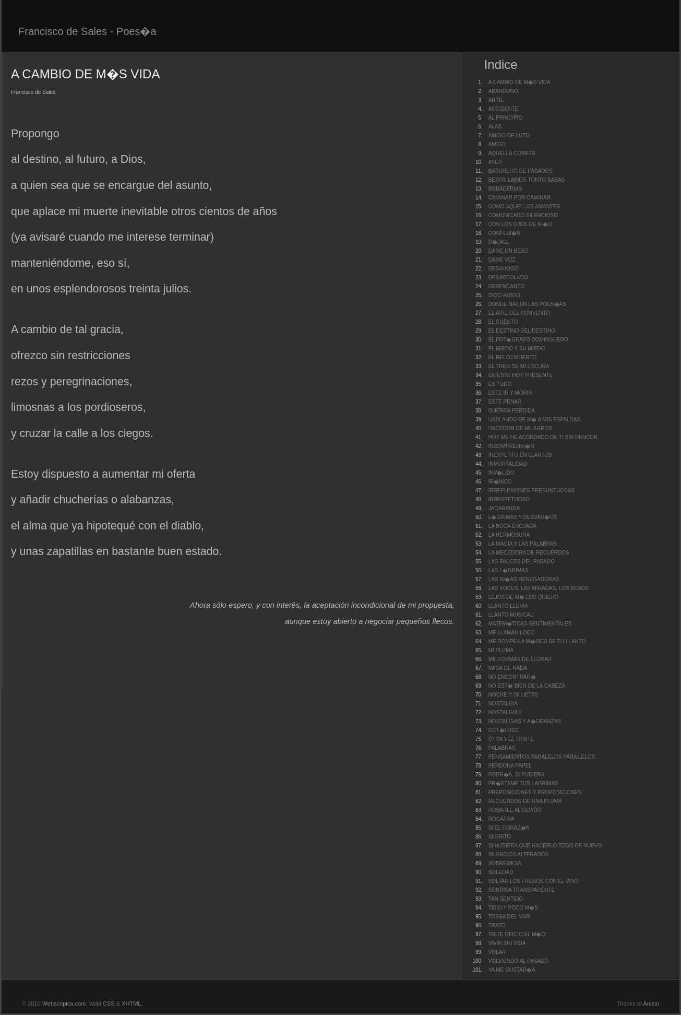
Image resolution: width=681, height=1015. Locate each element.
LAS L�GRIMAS (508, 570)
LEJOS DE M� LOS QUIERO (523, 597)
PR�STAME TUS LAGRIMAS (523, 783)
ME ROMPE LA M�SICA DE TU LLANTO (537, 641)
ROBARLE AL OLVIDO (515, 810)
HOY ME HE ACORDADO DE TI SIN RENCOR (543, 437)
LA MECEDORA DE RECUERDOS (528, 553)
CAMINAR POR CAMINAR (519, 197)
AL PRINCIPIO (505, 118)
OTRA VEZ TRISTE (511, 739)
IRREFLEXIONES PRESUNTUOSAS (531, 490)
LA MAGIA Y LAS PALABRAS (522, 544)
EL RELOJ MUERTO (512, 357)
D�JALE (499, 242)
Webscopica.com (64, 1003)
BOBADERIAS (505, 189)
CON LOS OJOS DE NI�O (520, 224)
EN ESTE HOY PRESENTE (520, 375)
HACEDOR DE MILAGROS (520, 428)
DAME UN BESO (508, 251)
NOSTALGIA (503, 703)
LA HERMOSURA (509, 535)
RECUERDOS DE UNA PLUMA (525, 801)
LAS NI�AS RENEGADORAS (523, 579)
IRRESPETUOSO (509, 499)
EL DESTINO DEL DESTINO (521, 331)
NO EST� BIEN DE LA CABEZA (526, 686)
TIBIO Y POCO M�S (513, 908)
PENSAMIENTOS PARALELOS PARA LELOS (541, 757)
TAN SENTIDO (505, 899)
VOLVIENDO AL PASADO (518, 961)
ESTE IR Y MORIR (510, 393)
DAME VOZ (502, 260)
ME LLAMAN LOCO (511, 632)
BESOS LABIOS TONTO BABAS (526, 180)
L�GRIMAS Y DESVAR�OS (522, 517)
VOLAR (497, 952)
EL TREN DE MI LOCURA (518, 366)
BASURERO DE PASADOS (520, 171)
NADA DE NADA (507, 668)
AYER (495, 162)
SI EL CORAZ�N (509, 828)
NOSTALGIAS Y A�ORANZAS (524, 721)
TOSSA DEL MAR (509, 916)
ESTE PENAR (504, 402)
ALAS (495, 126)
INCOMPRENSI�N (511, 446)
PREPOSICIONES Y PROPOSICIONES (535, 792)
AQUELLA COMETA (511, 153)
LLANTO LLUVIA (508, 606)
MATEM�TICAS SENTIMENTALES (530, 624)
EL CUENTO (503, 322)
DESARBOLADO (508, 277)
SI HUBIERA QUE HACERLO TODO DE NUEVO (545, 845)
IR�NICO (500, 482)
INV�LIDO (501, 473)
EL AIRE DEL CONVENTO (519, 313)
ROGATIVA (501, 819)
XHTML (131, 1003)
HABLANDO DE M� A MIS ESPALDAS (534, 419)
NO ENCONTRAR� (512, 677)
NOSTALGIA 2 (505, 712)
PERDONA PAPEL (510, 766)
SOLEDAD (500, 872)
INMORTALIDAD (508, 464)
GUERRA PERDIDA (511, 411)
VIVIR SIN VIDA (507, 943)
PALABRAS (502, 748)
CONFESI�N (504, 233)
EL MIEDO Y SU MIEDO (516, 348)
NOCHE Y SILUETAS (513, 695)
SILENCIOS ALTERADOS (518, 854)
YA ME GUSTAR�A (511, 970)
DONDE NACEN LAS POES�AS (527, 304)
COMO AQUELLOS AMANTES (524, 206)
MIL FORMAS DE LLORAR (520, 659)
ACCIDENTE (503, 109)
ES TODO (500, 384)
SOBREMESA (504, 863)
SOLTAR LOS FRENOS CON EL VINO (533, 881)
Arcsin (651, 1003)
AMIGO (497, 144)
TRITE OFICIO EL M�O (517, 934)
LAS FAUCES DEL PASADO (521, 561)
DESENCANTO (506, 286)
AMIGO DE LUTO (509, 135)
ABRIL (496, 100)
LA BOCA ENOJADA (512, 526)
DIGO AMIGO (504, 295)
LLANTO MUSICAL (510, 615)
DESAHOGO (503, 269)
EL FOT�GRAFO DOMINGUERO (528, 340)
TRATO (497, 925)
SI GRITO (499, 837)
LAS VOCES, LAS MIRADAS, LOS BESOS (538, 588)
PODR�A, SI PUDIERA (516, 774)
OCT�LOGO (504, 730)
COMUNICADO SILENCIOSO (523, 215)
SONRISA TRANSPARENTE (521, 890)
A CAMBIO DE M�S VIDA (519, 82)
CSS (109, 1003)
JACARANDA (504, 508)
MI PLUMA (500, 650)
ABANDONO (503, 91)
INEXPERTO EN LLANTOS (520, 455)
